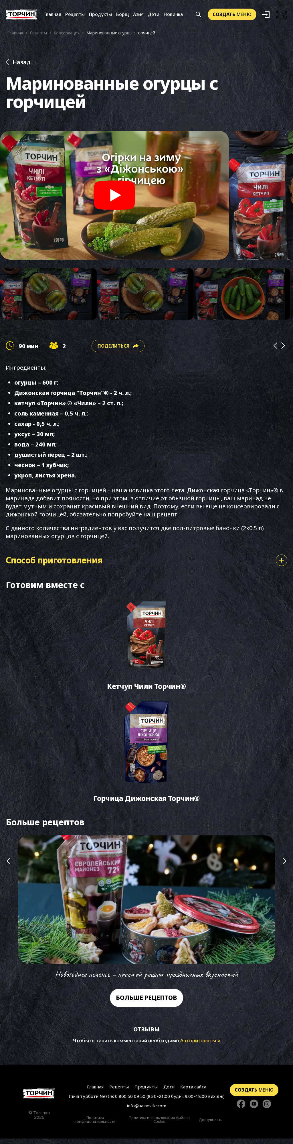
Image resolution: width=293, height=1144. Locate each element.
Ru (284, 18)
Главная (52, 15)
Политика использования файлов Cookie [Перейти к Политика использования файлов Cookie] (159, 1125)
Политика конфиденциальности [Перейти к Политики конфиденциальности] (95, 1125)
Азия (138, 15)
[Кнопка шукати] (198, 15)
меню (232, 15)
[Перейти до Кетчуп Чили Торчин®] (146, 647)
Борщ (122, 15)
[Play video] (114, 197)
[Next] (283, 347)
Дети (153, 15)
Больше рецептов (146, 1003)
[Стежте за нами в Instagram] (266, 1109)
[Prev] (275, 347)
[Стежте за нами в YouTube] (254, 1109)
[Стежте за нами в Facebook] (241, 1109)
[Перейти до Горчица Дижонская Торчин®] (146, 756)
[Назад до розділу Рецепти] (146, 63)
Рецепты (75, 15)
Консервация (67, 33)
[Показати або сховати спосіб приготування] (281, 561)
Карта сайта (192, 1092)
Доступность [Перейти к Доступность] (210, 1124)
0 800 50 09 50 (130, 1101)
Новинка (173, 15)
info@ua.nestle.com (146, 1110)
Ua (284, 12)
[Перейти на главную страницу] (39, 1099)
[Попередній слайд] (8, 913)
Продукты (100, 15)
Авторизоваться (200, 1046)
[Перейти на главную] (21, 15)
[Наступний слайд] (284, 913)
